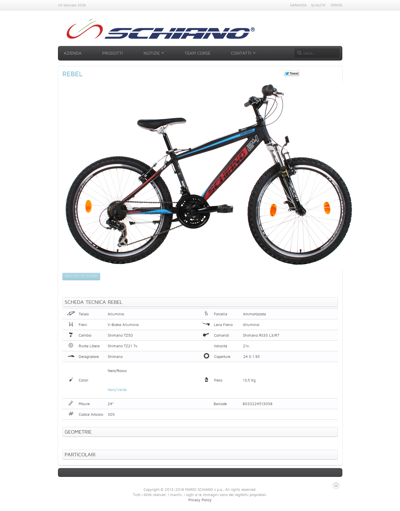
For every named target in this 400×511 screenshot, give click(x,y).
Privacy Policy (200, 499)
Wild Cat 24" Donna (81, 276)
